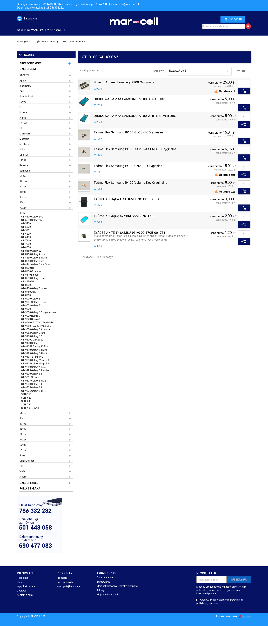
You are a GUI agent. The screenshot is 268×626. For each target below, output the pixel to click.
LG (20, 128)
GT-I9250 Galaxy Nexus (33, 367)
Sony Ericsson (27, 460)
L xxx (23, 418)
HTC (21, 107)
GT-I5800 (26, 227)
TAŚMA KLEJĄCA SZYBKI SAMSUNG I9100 (125, 216)
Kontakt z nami (25, 595)
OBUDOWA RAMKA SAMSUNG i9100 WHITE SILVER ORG (135, 116)
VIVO (22, 471)
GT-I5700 (26, 223)
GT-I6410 (26, 237)
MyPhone (24, 144)
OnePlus (24, 154)
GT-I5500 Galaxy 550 (32, 216)
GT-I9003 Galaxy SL (31, 305)
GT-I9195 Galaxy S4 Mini (34, 353)
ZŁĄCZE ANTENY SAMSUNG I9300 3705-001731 (129, 233)
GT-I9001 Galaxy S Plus (33, 302)
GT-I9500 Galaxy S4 (31, 384)
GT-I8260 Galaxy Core (32, 261)
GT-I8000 (26, 247)
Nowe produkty (65, 582)
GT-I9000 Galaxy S (31, 298)
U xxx (23, 439)
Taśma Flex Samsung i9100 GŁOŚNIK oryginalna (129, 132)
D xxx (23, 191)
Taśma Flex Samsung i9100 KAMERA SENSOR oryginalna (135, 149)
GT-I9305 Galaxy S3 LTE (33, 380)
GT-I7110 (26, 240)
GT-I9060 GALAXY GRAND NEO (37, 322)
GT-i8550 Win (28, 281)
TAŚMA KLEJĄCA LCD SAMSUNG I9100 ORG (126, 199)
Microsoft (24, 133)
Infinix (22, 117)
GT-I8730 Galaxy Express (34, 288)
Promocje (62, 577)
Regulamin (23, 577)
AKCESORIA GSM (30, 63)
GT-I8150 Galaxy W (31, 250)
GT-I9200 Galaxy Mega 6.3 (35, 360)
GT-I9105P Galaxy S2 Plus (35, 346)
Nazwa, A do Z (199, 71)
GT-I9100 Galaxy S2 (31, 336)
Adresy (100, 590)
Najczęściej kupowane (69, 586)
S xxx (23, 434)
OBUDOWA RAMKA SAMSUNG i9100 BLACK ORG (129, 99)
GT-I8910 (26, 295)
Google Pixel (26, 96)
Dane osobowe (105, 577)
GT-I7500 (26, 244)
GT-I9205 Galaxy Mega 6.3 (35, 363)
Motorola (24, 139)
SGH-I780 (26, 404)
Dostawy (21, 590)
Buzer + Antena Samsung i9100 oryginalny (124, 82)
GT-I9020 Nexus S (30, 315)
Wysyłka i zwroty (26, 586)
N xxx (23, 429)
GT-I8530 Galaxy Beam (33, 278)
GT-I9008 (26, 309)
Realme (23, 165)
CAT (21, 91)
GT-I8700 (26, 285)
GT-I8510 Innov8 (29, 274)
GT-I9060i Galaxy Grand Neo (36, 326)
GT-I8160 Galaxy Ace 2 (33, 254)
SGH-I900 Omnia (30, 408)
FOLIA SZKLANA (29, 488)
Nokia (22, 149)
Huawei (23, 112)
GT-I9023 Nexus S (30, 319)
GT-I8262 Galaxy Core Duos (35, 264)
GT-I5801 (26, 230)
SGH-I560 (26, 394)
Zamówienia (103, 581)
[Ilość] (244, 84)
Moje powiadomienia (108, 594)
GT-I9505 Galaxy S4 (31, 387)
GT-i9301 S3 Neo (30, 377)
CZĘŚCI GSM (27, 69)
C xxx (23, 186)
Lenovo (23, 123)
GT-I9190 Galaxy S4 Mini (34, 350)
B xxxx (23, 181)
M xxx (23, 423)
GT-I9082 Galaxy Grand (33, 332)
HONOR (23, 101)
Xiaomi (23, 476)
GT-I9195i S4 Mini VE (32, 356)
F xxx (23, 202)
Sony (22, 455)
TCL (21, 466)
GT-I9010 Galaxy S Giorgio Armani (39, 312)
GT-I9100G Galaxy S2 (32, 339)
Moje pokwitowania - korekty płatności (117, 586)
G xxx (23, 207)
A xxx (23, 176)
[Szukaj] (223, 26)
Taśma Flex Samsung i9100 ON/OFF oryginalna (128, 166)
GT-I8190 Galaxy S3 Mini (34, 257)
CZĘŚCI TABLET (29, 483)
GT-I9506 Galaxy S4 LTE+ (34, 391)
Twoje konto (106, 573)
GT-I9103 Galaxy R (31, 343)
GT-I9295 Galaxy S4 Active (35, 370)
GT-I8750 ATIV (28, 291)
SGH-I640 (26, 401)
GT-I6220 (26, 233)
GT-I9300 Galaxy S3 (31, 373)
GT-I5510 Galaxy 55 (31, 220)
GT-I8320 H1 (27, 268)
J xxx (23, 413)
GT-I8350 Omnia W (31, 271)
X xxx (23, 445)
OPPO (22, 160)
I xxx (22, 213)
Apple (22, 80)
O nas (20, 582)
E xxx (23, 197)
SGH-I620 (26, 397)
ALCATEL (24, 75)
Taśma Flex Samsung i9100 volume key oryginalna (130, 183)
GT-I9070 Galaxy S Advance (36, 329)
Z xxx (23, 450)
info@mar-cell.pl (129, 4)
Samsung (24, 170)
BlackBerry (25, 86)
